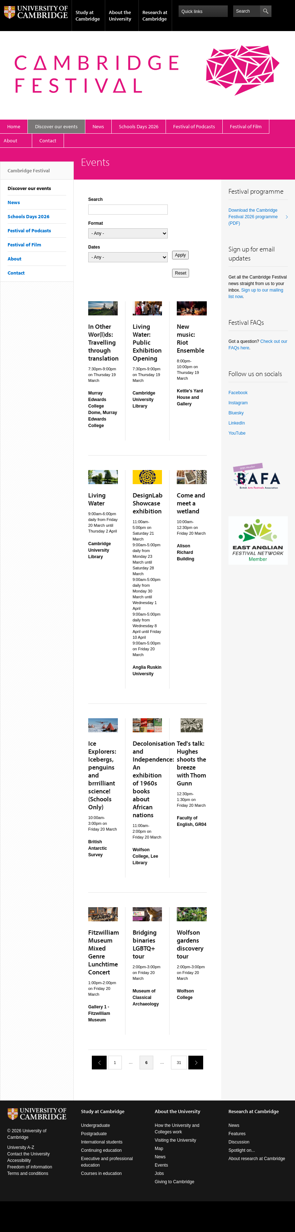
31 (179, 1062)
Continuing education (101, 1150)
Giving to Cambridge (174, 1181)
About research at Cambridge (256, 1158)
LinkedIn (236, 423)
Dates (94, 247)
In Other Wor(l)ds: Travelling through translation (103, 342)
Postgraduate (94, 1133)
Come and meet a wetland (191, 503)
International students (102, 1142)
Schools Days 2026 (138, 126)
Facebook (238, 392)
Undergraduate (95, 1125)
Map (159, 1148)
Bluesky (236, 412)
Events (161, 1165)
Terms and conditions (27, 1173)
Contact (47, 140)
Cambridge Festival (29, 173)
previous (96, 1062)
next (193, 1062)
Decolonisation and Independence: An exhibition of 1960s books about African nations (154, 779)
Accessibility (19, 1160)
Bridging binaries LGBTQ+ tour (145, 944)
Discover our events (56, 126)
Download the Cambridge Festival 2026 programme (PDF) (253, 217)
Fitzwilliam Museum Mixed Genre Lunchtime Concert (103, 952)
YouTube (236, 433)
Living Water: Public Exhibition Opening (147, 342)
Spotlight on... (241, 1150)
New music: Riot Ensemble (190, 338)
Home (13, 126)
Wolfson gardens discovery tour (190, 944)
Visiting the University (175, 1140)
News (98, 126)
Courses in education (101, 1173)
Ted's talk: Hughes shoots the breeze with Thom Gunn (191, 763)
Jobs (159, 1173)
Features (236, 1133)
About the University (120, 15)
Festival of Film (246, 126)
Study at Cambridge (88, 15)
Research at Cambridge (154, 15)
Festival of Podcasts (194, 126)
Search (95, 199)
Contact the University (28, 1153)
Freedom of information (29, 1166)
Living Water (97, 499)
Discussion (238, 1142)
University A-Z (20, 1147)
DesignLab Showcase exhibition (148, 503)
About (10, 140)
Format (95, 223)
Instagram (238, 402)
